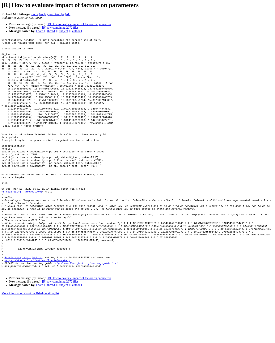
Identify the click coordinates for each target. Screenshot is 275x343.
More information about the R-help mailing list (30, 339)
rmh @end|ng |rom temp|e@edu (50, 14)
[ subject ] (63, 31)
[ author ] (76, 31)
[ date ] (40, 31)
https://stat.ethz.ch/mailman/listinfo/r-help (37, 305)
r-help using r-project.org (22, 222)
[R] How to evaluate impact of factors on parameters (79, 24)
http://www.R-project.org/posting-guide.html (86, 308)
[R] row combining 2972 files (60, 27)
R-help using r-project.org (24, 301)
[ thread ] (51, 31)
